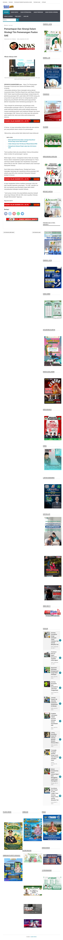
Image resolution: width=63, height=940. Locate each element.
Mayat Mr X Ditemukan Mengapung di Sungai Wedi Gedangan (54, 671)
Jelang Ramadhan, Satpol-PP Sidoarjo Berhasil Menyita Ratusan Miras (54, 737)
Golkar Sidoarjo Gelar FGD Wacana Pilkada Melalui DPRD (22, 143)
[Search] (9, 19)
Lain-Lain (25, 16)
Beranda (5, 2)
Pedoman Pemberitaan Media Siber (23, 2)
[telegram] (22, 213)
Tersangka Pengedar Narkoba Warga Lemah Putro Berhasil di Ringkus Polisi (54, 755)
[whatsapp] (18, 213)
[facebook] (5, 213)
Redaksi (11, 2)
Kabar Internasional (26, 12)
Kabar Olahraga (8, 16)
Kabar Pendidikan (38, 12)
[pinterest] (14, 213)
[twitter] (10, 213)
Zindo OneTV (18, 16)
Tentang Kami (36, 2)
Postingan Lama (36, 232)
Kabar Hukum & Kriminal (51, 12)
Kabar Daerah (14, 12)
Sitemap (44, 2)
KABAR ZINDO (33, 936)
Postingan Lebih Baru (9, 232)
